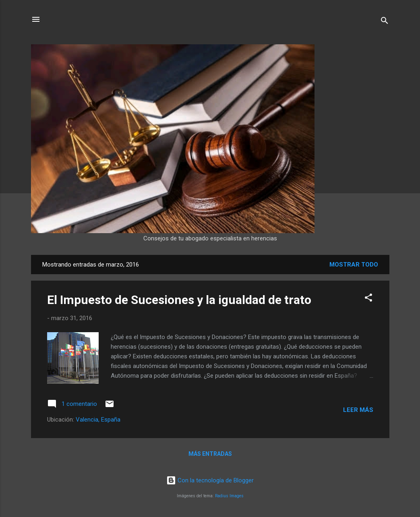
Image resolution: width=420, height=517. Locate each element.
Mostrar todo (353, 264)
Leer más (358, 410)
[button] (368, 299)
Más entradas (210, 454)
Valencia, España (98, 419)
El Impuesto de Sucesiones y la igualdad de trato (179, 300)
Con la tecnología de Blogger (210, 480)
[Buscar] (384, 22)
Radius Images (229, 495)
